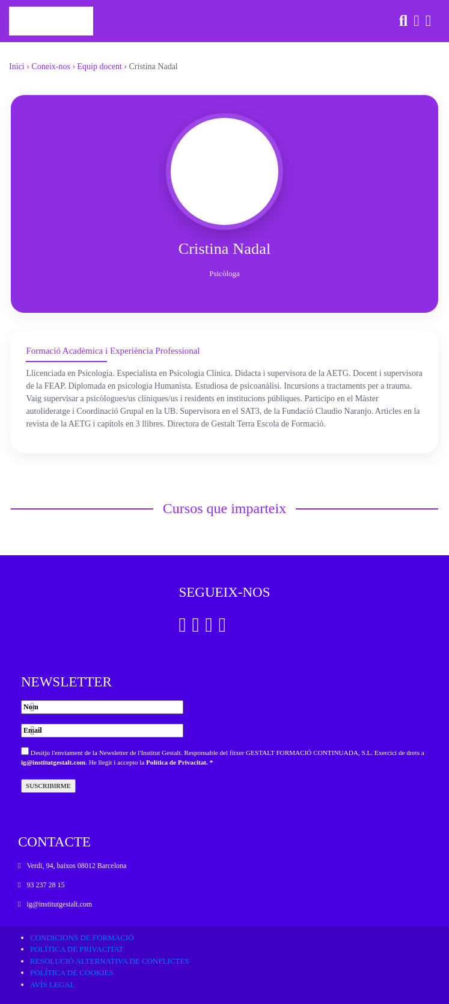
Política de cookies (72, 972)
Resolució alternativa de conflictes (109, 961)
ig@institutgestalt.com (53, 762)
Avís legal (52, 984)
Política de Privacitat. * (179, 762)
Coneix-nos (50, 66)
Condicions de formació (82, 937)
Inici (17, 66)
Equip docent (100, 66)
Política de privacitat (76, 948)
